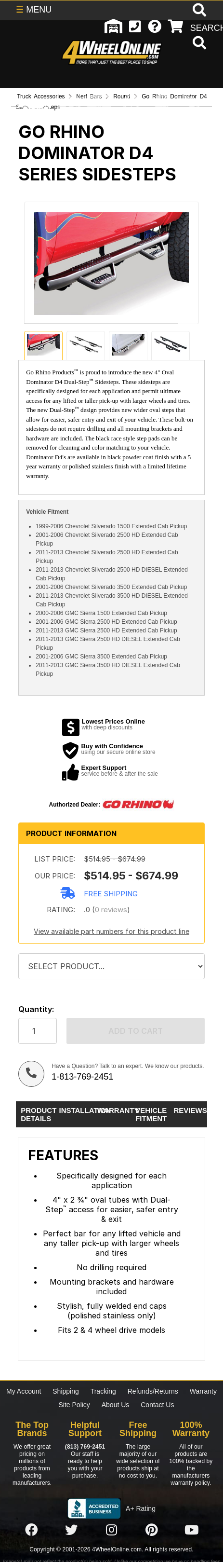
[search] (198, 44)
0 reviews (111, 909)
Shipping (65, 1391)
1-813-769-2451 (82, 1077)
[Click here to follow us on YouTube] (191, 1530)
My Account (23, 1391)
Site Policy (74, 1405)
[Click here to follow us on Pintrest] (151, 1530)
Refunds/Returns (153, 1391)
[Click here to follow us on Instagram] (111, 1530)
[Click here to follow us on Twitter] (71, 1530)
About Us (116, 1405)
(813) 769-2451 (85, 1446)
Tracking (103, 1391)
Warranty (203, 1391)
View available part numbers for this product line (111, 931)
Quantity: (36, 1009)
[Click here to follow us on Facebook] (31, 1530)
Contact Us (157, 1405)
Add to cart (135, 1031)
